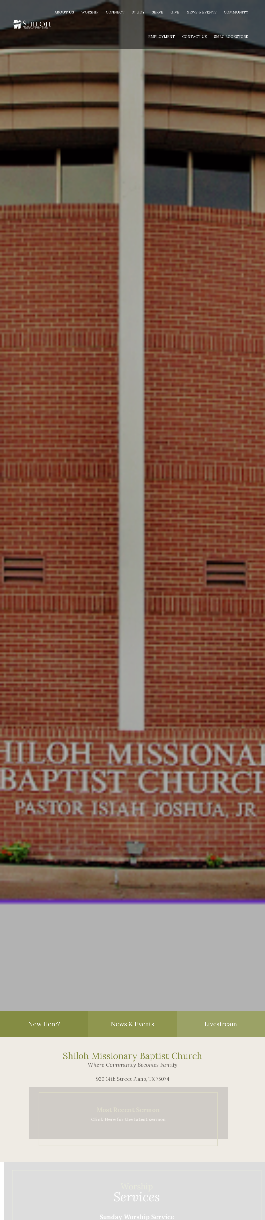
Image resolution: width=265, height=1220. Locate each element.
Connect (115, 12)
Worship (90, 12)
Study (138, 12)
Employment (161, 36)
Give (175, 12)
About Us (64, 12)
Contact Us (194, 36)
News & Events (202, 12)
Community (236, 12)
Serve (157, 12)
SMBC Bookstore (231, 36)
